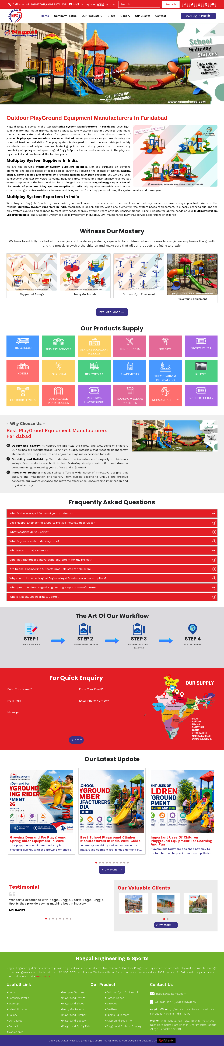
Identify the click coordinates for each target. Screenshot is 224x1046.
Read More (42, 976)
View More (112, 870)
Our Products (92, 16)
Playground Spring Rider (76, 1026)
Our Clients (142, 15)
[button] (96, 862)
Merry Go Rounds (85, 294)
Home (45, 15)
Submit (76, 740)
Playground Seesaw (73, 1020)
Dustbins (110, 1009)
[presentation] (27, 725)
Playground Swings (31, 294)
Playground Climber (73, 1014)
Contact (160, 15)
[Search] (139, 4)
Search (170, 4)
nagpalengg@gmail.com (100, 4)
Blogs (111, 15)
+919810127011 (35, 4)
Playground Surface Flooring (122, 1026)
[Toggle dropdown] (101, 16)
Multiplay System (72, 992)
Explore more (112, 312)
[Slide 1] (102, 100)
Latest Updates (16, 1009)
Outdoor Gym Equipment (139, 294)
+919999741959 (56, 4)
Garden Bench (114, 998)
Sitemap (12, 1003)
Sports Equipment (116, 1014)
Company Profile (65, 15)
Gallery (125, 15)
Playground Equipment (192, 299)
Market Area (14, 1032)
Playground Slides (72, 1003)
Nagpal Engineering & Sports (112, 958)
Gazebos (110, 1003)
